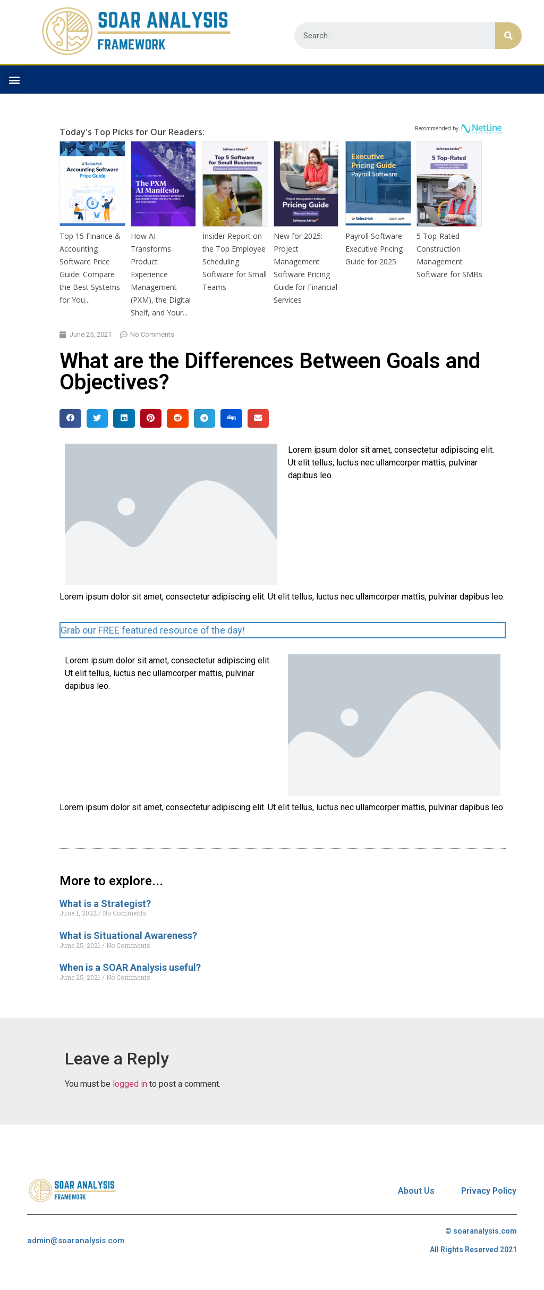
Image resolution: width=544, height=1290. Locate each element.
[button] (14, 79)
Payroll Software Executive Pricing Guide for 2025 (374, 249)
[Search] (508, 35)
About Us (416, 1191)
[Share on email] (258, 418)
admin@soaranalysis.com (75, 1240)
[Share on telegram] (205, 418)
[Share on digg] (231, 418)
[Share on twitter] (97, 418)
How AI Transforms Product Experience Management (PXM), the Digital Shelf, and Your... (161, 274)
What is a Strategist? (105, 903)
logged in (130, 1084)
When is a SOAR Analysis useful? (130, 967)
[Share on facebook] (70, 418)
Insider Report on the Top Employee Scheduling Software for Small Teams (234, 261)
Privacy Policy (488, 1191)
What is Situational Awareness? (128, 935)
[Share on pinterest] (151, 418)
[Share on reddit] (178, 418)
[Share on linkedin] (124, 418)
